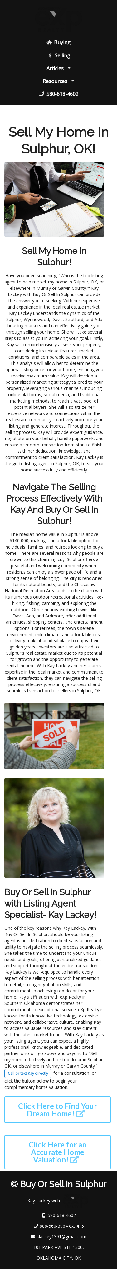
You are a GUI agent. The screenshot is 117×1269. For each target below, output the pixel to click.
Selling (58, 55)
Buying (58, 42)
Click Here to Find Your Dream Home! (57, 1109)
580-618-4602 (58, 94)
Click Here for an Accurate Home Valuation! (57, 1152)
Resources (58, 81)
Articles (58, 68)
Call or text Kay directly (28, 1073)
